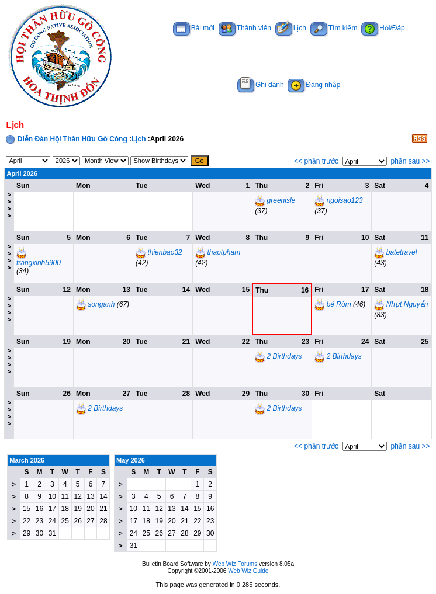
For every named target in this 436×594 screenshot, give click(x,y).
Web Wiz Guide (248, 571)
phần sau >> (410, 161)
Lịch (290, 28)
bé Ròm (339, 304)
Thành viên (245, 28)
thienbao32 (164, 252)
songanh (101, 304)
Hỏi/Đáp (383, 28)
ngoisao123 (345, 200)
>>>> (9, 205)
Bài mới (193, 28)
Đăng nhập (314, 85)
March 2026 (26, 460)
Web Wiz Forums (235, 564)
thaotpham (223, 252)
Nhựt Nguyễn (407, 304)
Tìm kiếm (334, 28)
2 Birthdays (284, 356)
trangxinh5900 (38, 263)
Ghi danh (260, 85)
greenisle (281, 200)
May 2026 (130, 460)
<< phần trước (316, 161)
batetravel (401, 252)
